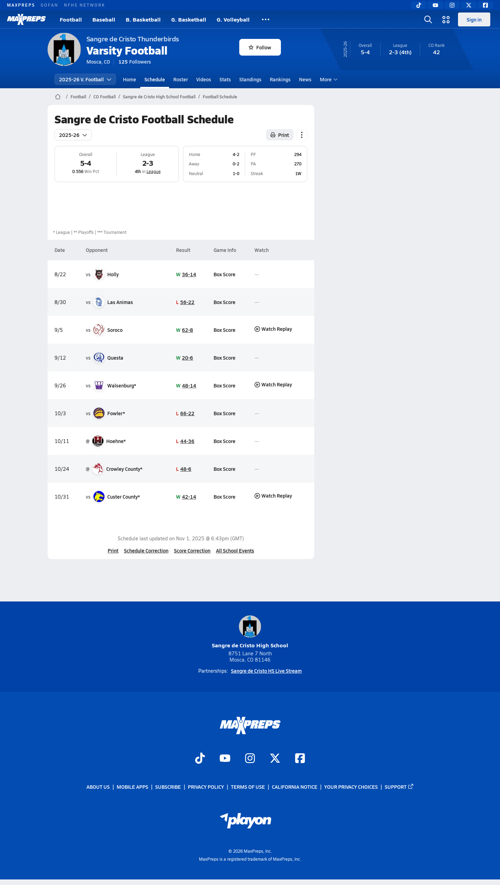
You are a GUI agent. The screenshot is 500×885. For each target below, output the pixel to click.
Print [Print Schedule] (279, 134)
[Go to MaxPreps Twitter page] (275, 759)
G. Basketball (188, 19)
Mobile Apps (132, 786)
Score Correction (192, 550)
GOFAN (49, 5)
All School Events (235, 550)
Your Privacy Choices (351, 786)
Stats (225, 79)
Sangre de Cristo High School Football (159, 96)
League (153, 171)
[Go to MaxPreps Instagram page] (250, 759)
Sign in (474, 19)
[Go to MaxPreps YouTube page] (225, 759)
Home (129, 79)
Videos (203, 79)
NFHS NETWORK (84, 5)
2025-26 (73, 134)
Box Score (224, 274)
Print (113, 550)
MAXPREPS (21, 5)
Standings (250, 79)
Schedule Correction (146, 550)
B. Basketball (143, 19)
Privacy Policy (206, 786)
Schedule (154, 79)
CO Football (104, 96)
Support (399, 786)
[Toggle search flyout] (428, 19)
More (328, 79)
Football (71, 19)
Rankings (280, 79)
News (305, 79)
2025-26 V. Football (85, 79)
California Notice (294, 786)
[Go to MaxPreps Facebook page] (300, 759)
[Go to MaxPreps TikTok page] (200, 759)
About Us (98, 786)
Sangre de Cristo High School (250, 632)
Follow (260, 47)
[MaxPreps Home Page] (58, 96)
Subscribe (168, 786)
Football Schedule (220, 96)
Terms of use (248, 786)
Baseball (103, 19)
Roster (180, 79)
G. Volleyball (233, 19)
